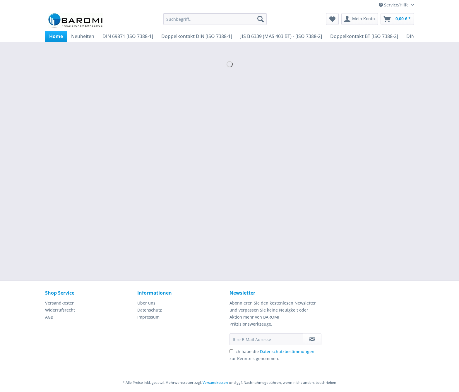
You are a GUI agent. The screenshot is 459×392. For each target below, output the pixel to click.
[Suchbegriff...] (215, 19)
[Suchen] (260, 19)
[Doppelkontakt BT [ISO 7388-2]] (364, 36)
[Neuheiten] (82, 36)
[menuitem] (215, 21)
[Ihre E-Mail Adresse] (266, 339)
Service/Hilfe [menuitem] (394, 5)
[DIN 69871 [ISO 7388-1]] (127, 36)
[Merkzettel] (332, 19)
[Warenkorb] (397, 19)
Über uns (146, 303)
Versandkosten (60, 303)
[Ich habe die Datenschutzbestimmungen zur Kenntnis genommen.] (231, 351)
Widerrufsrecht (60, 310)
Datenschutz (149, 310)
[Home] (56, 36)
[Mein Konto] (359, 19)
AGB (49, 317)
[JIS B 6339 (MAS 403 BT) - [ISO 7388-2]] (281, 36)
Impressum (148, 317)
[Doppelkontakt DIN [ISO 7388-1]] (196, 36)
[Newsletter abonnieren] (312, 339)
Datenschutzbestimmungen (287, 351)
